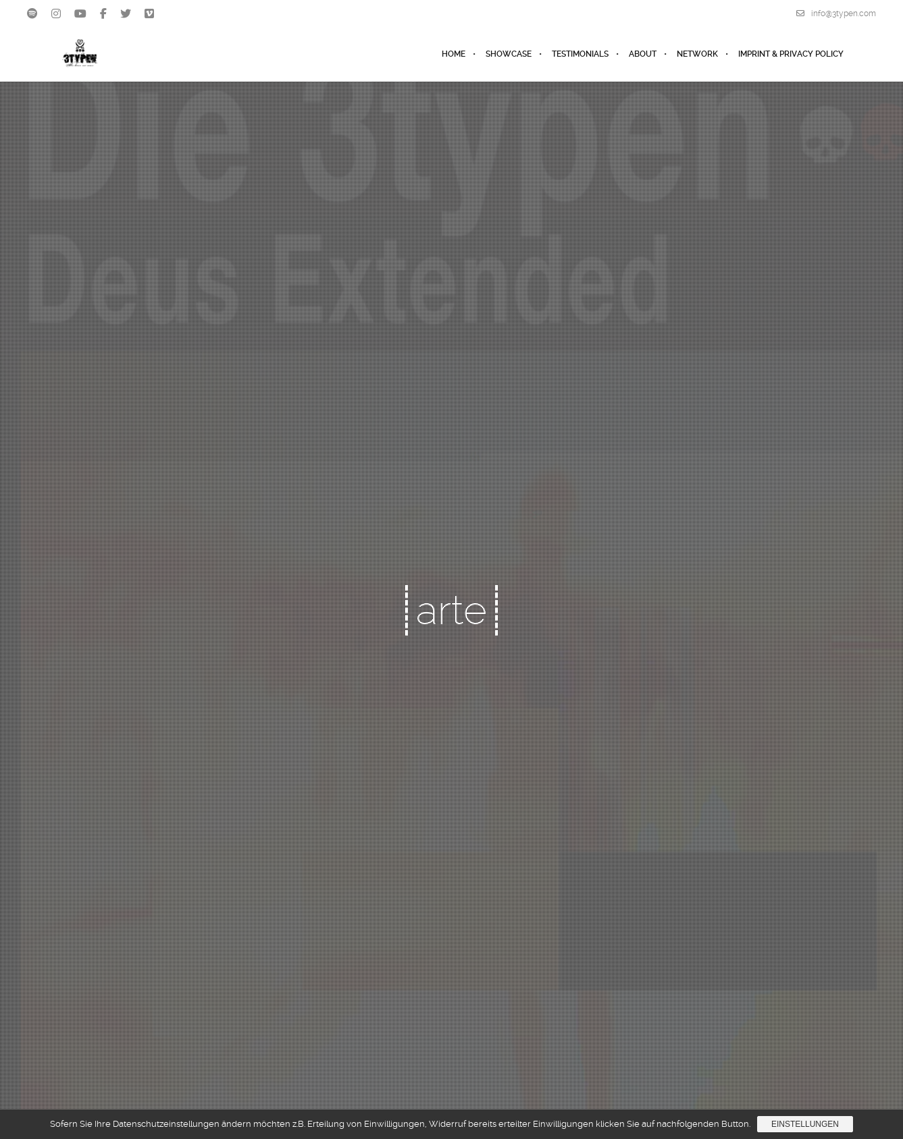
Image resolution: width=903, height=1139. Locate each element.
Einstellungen (805, 1124)
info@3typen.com (836, 13)
